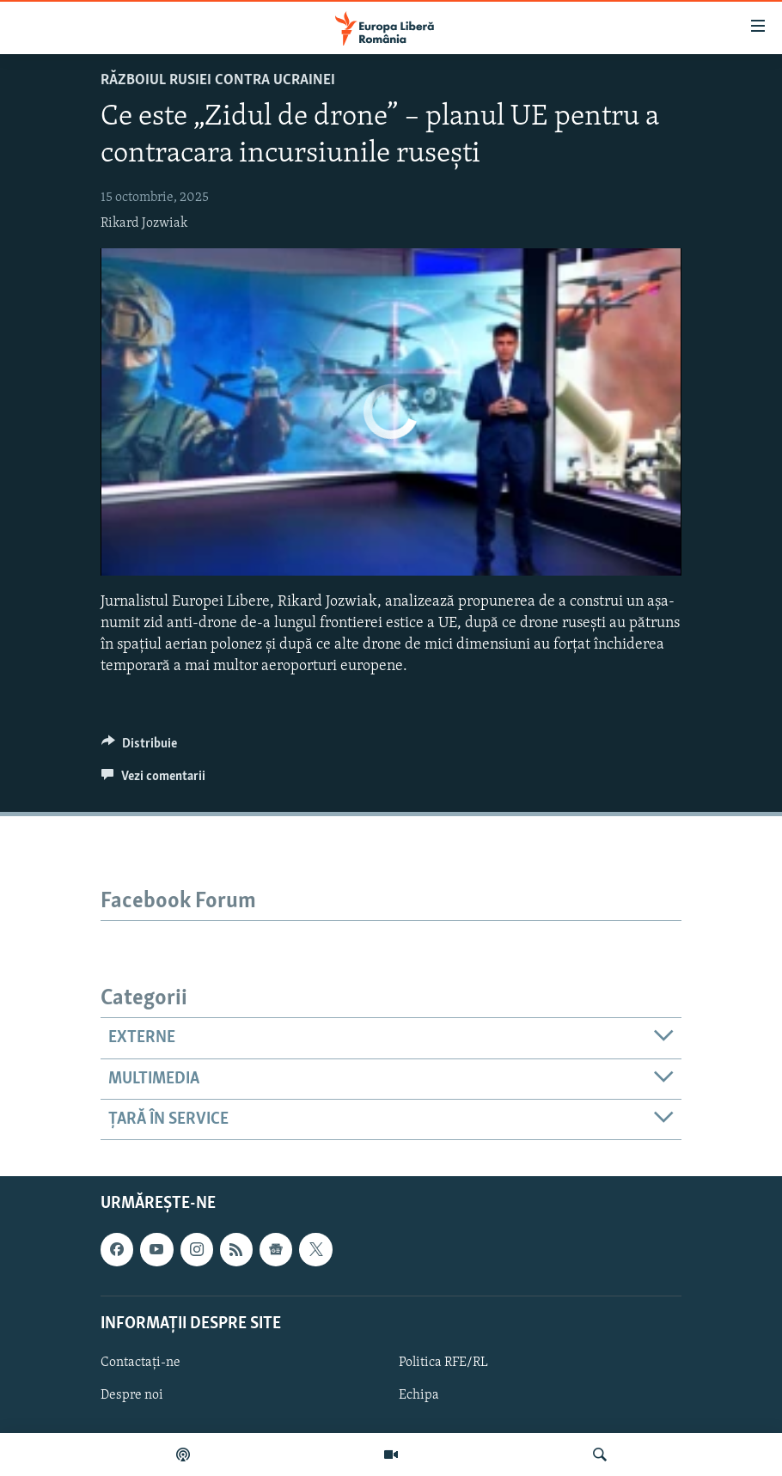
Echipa (419, 1395)
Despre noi (132, 1395)
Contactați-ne (140, 1362)
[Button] (139, 747)
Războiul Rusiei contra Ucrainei (218, 80)
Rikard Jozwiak (144, 223)
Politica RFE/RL (443, 1362)
